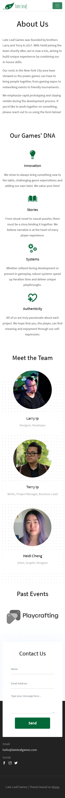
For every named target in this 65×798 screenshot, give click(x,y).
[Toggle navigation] (57, 5)
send (32, 723)
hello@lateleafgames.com (20, 750)
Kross (55, 787)
